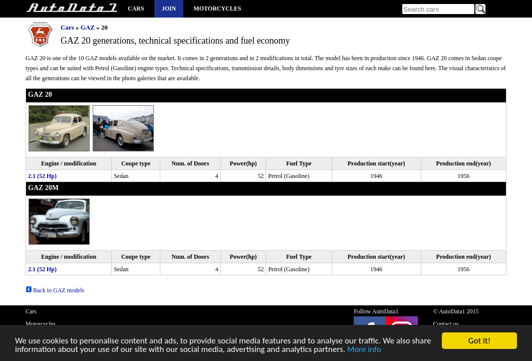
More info (364, 351)
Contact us (445, 323)
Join (169, 8)
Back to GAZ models (55, 290)
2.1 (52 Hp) (42, 175)
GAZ (88, 27)
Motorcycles (217, 8)
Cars (136, 8)
